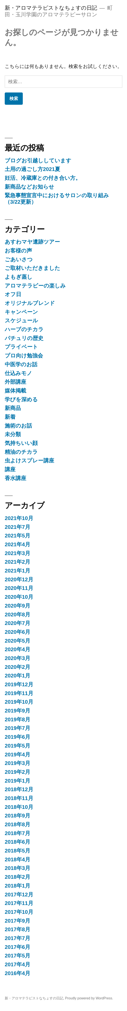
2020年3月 (17, 658)
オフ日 (13, 294)
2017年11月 (19, 903)
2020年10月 (19, 597)
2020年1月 (17, 676)
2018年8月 (17, 824)
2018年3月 (17, 868)
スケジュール (21, 320)
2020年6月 (17, 632)
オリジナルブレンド (30, 303)
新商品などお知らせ (29, 187)
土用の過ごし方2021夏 (32, 169)
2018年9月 (17, 816)
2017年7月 (17, 938)
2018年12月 (19, 789)
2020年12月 (19, 579)
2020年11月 (19, 588)
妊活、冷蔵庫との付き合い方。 (43, 178)
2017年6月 (17, 947)
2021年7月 (17, 527)
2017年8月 (17, 929)
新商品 (13, 408)
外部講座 (15, 382)
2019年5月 (17, 746)
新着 (10, 417)
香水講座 (15, 478)
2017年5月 (17, 956)
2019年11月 (19, 693)
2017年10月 (19, 912)
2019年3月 (17, 763)
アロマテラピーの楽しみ (35, 286)
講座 (10, 469)
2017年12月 (19, 894)
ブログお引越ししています (38, 160)
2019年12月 (19, 684)
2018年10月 (19, 807)
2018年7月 (17, 833)
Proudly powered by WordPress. (89, 998)
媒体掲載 (15, 391)
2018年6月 (17, 842)
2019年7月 (17, 728)
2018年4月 (17, 859)
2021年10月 (19, 518)
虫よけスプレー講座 (29, 460)
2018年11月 (19, 798)
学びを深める (21, 399)
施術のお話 (18, 426)
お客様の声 (18, 251)
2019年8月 (17, 719)
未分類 (13, 434)
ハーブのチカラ (24, 329)
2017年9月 (17, 921)
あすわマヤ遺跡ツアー (32, 242)
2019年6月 (17, 737)
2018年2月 (17, 877)
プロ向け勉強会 (24, 356)
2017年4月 (17, 964)
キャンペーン (21, 312)
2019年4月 (17, 754)
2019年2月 (17, 772)
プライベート (21, 347)
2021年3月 (17, 553)
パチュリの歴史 (24, 338)
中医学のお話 (21, 364)
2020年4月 (17, 649)
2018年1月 (17, 886)
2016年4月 (17, 973)
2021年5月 (17, 536)
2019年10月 (19, 702)
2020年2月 (17, 667)
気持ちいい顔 (21, 443)
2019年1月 (17, 781)
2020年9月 (17, 606)
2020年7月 (17, 623)
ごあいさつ (19, 259)
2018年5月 (17, 851)
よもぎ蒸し (18, 277)
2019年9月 (17, 711)
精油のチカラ (21, 452)
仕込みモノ (18, 373)
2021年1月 (17, 571)
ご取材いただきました (32, 268)
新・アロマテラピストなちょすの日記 (51, 8)
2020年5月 (17, 641)
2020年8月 (17, 614)
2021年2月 (17, 562)
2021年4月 (17, 544)
